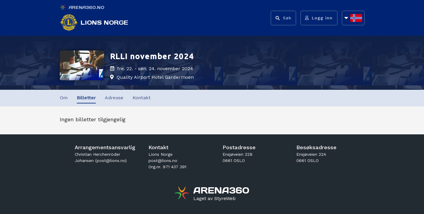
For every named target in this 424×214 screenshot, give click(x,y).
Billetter (86, 97)
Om (64, 97)
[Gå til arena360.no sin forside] (182, 194)
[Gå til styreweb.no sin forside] (214, 198)
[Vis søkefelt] (283, 18)
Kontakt (141, 97)
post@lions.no (162, 160)
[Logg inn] (319, 18)
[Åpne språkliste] (353, 18)
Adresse (114, 97)
